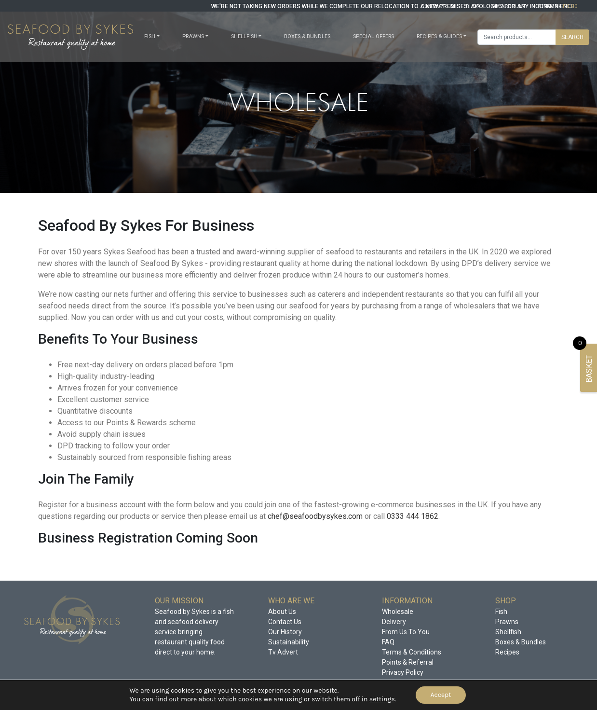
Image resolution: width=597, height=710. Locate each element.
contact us (437, 6)
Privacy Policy (402, 672)
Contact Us (284, 622)
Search (572, 37)
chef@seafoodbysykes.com (315, 516)
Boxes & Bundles (307, 36)
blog (473, 6)
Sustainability (288, 642)
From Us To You (406, 632)
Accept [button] (440, 695)
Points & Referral (408, 662)
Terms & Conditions (411, 652)
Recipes (507, 652)
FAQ (388, 642)
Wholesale (397, 611)
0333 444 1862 (412, 516)
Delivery (394, 622)
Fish (149, 36)
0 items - (558, 6)
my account (508, 6)
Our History (285, 632)
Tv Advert (283, 652)
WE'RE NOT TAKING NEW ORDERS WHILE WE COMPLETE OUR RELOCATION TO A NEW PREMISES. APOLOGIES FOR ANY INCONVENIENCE (392, 6)
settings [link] (382, 699)
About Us (282, 611)
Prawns (193, 36)
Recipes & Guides (439, 36)
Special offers (373, 36)
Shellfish (244, 36)
